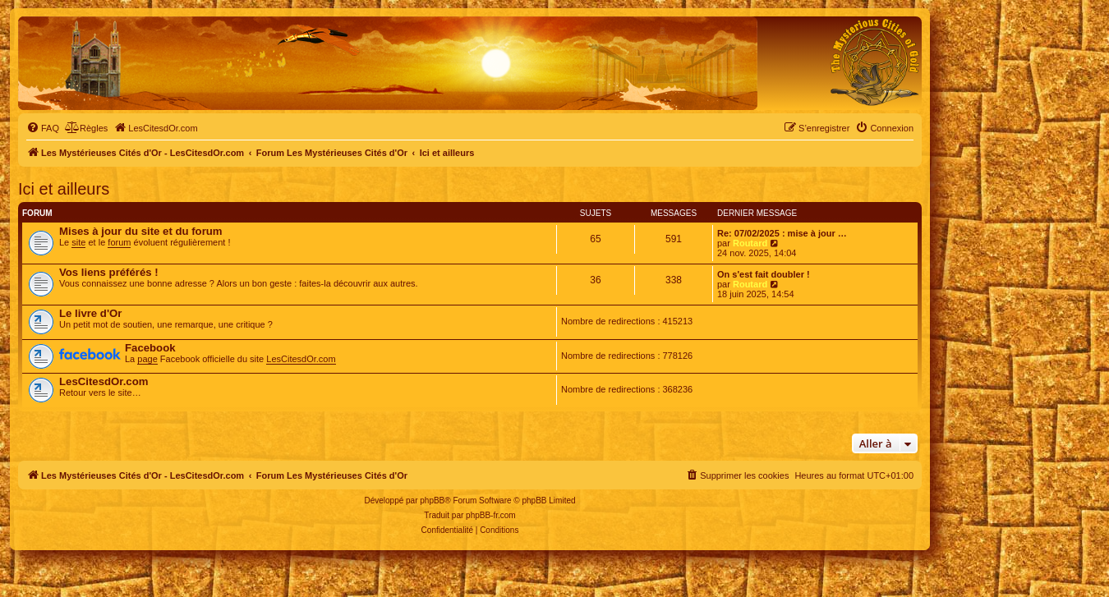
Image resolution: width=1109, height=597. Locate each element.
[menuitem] (42, 128)
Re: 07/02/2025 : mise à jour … (782, 233)
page (147, 359)
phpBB (432, 500)
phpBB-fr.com (491, 515)
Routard (750, 243)
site (78, 242)
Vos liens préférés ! (109, 272)
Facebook (150, 348)
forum (119, 242)
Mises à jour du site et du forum (141, 231)
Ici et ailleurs (63, 189)
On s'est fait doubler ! (763, 274)
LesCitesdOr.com (300, 359)
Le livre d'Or (90, 313)
